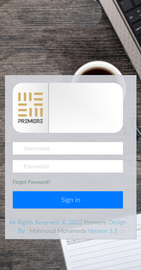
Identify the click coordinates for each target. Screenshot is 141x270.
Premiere (96, 221)
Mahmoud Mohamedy (57, 230)
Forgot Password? (32, 182)
